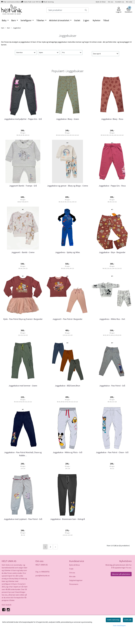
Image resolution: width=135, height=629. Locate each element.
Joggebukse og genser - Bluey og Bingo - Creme (67, 185)
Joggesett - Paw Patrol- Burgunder (67, 319)
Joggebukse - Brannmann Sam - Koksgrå (67, 519)
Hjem (2, 28)
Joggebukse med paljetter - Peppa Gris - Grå (23, 119)
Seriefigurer (26, 20)
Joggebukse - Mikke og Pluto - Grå (67, 452)
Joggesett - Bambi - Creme (22, 252)
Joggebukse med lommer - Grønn (23, 385)
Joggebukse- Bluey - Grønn (67, 119)
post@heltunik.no (42, 575)
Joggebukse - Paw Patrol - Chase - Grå (112, 452)
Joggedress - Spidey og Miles (67, 252)
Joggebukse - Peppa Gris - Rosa (112, 185)
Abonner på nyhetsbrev (121, 574)
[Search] (67, 10)
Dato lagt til (97, 54)
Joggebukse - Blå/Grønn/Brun (67, 385)
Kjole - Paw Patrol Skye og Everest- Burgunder (23, 319)
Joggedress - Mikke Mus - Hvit (112, 319)
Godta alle (127, 620)
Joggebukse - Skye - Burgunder (112, 252)
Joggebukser (16, 28)
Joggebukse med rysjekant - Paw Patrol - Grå (23, 519)
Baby (4, 20)
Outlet (77, 20)
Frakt (71, 569)
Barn (13, 20)
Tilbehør (40, 20)
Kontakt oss (119, 2)
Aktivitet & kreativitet (59, 20)
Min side (129, 2)
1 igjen (86, 20)
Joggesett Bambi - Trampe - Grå (23, 185)
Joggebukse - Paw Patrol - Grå (112, 385)
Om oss (110, 2)
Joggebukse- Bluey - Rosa (112, 119)
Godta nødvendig (113, 620)
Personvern (73, 584)
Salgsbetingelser (75, 580)
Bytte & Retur (101, 2)
